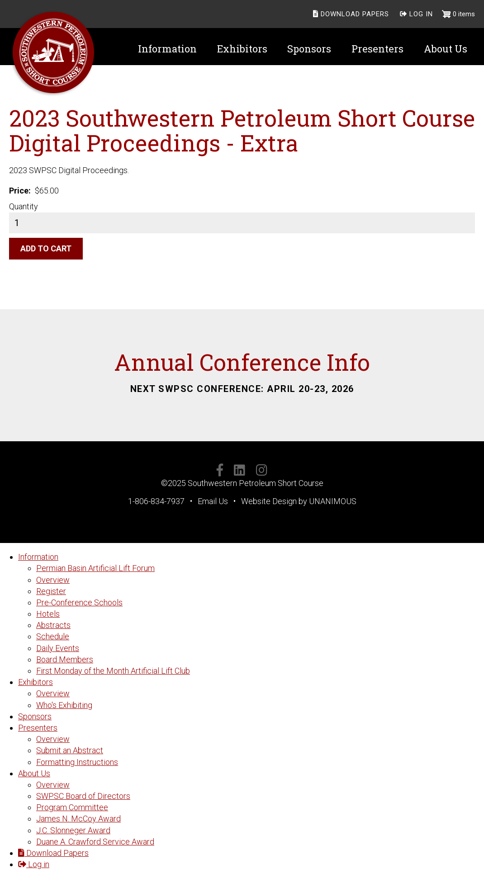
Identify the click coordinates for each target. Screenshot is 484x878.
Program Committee (72, 807)
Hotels (48, 613)
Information (38, 557)
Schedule (52, 636)
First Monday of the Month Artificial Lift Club (113, 670)
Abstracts (53, 625)
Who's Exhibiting (64, 705)
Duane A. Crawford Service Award (95, 841)
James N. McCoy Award (78, 818)
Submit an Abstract (69, 750)
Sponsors (35, 716)
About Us (34, 773)
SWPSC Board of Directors (83, 796)
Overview (53, 580)
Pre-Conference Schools (79, 602)
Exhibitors (35, 682)
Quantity (23, 206)
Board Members (64, 659)
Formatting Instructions (77, 762)
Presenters (37, 727)
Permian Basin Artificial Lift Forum (95, 568)
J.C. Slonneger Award (73, 830)
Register (51, 591)
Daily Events (57, 648)
